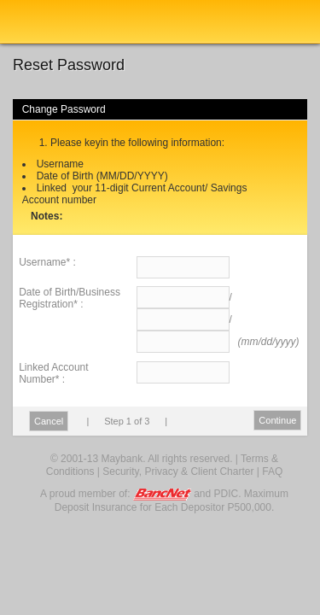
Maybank (64, 21)
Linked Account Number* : (53, 373)
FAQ (272, 471)
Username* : (47, 262)
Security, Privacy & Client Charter (177, 471)
